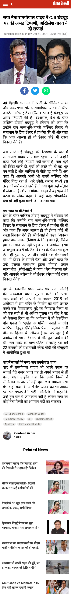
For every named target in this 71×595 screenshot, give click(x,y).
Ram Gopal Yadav (14, 419)
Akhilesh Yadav (36, 414)
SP (29, 419)
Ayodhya (9, 424)
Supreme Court (44, 419)
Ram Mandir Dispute (29, 424)
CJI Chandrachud (14, 414)
